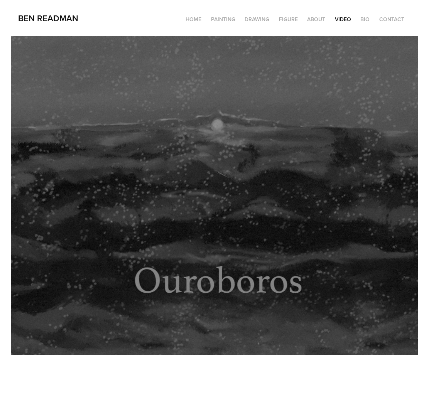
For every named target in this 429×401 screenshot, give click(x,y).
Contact (391, 19)
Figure (288, 19)
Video (343, 19)
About (316, 19)
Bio (365, 19)
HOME (193, 19)
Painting (223, 19)
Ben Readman (48, 18)
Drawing (257, 19)
